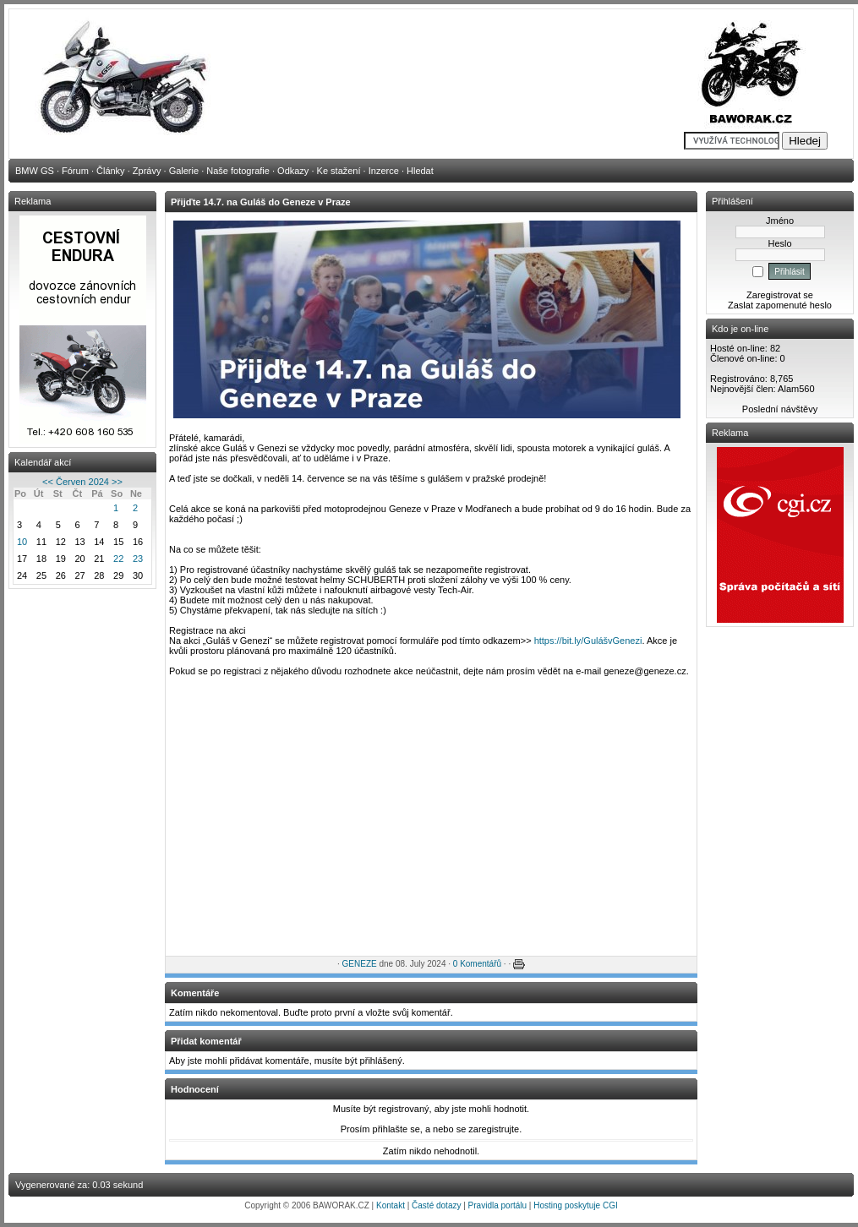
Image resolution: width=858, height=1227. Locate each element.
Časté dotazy (436, 1205)
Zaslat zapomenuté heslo (780, 305)
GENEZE (359, 963)
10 (22, 542)
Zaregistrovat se (779, 295)
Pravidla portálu (497, 1205)
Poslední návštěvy (779, 409)
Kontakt (390, 1205)
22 (118, 559)
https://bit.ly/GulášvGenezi (588, 640)
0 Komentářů (477, 963)
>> (117, 482)
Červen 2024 (82, 482)
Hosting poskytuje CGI (575, 1205)
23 (138, 559)
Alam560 (796, 389)
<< (47, 482)
